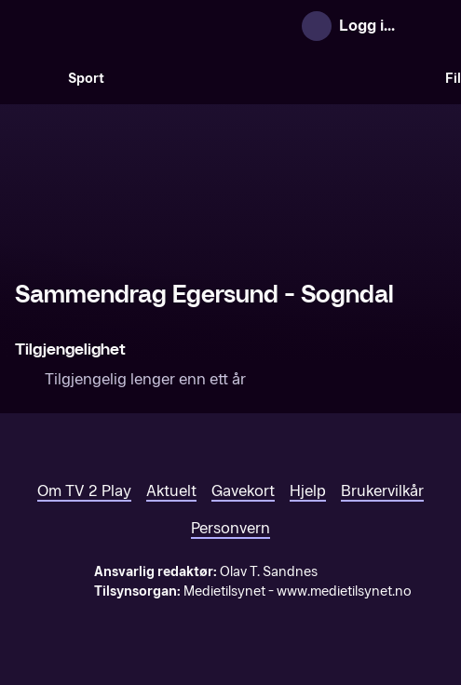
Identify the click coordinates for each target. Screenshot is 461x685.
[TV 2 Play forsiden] (154, 26)
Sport (86, 79)
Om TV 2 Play (84, 491)
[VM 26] (274, 78)
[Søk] (33, 78)
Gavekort (243, 491)
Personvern (230, 528)
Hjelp (308, 491)
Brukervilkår (382, 491)
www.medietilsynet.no (344, 591)
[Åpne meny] (428, 26)
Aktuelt (171, 491)
